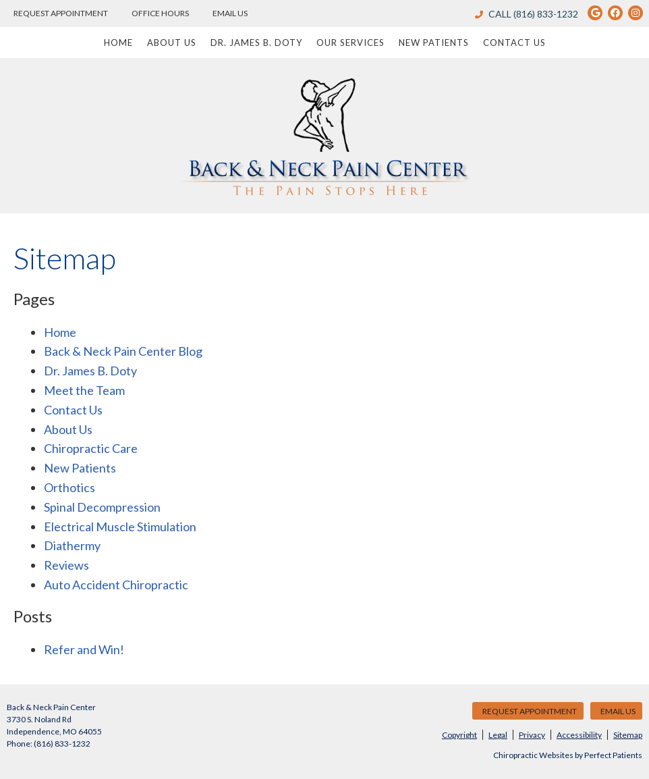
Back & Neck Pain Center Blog (123, 351)
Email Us (230, 13)
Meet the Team (84, 390)
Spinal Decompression (102, 507)
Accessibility (579, 735)
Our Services (350, 42)
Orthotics (69, 487)
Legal (497, 735)
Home (118, 42)
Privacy (532, 735)
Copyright (459, 735)
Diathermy (72, 545)
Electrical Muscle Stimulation (120, 526)
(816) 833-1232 (545, 14)
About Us (171, 42)
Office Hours (160, 13)
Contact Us (514, 42)
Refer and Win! (84, 649)
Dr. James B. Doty (256, 42)
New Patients (434, 42)
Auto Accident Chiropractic (116, 584)
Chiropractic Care (91, 448)
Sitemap (627, 735)
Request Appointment (60, 13)
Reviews (66, 565)
